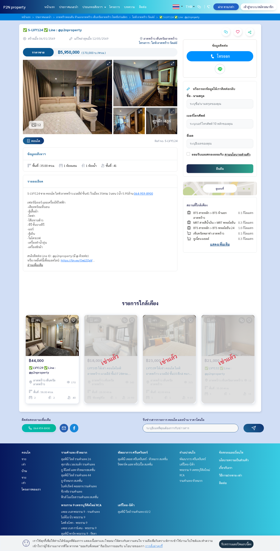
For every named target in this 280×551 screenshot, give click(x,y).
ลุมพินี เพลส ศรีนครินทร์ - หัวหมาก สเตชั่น (143, 459)
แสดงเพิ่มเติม (220, 244)
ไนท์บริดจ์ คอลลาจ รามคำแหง (79, 486)
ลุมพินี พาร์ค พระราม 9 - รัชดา (79, 533)
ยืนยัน (220, 168)
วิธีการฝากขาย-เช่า (230, 475)
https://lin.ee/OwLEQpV (76, 260)
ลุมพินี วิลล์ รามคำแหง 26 (76, 459)
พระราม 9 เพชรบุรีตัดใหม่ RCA (81, 505)
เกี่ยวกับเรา (225, 467)
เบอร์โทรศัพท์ (196, 115)
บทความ (129, 7)
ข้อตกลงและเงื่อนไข (231, 452)
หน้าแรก (49, 7)
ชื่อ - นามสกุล (195, 96)
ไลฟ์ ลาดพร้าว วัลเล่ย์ (143, 17)
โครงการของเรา (31, 489)
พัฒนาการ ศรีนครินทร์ (133, 452)
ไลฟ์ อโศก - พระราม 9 (74, 522)
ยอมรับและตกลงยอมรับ (208, 154)
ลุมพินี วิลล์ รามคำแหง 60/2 (134, 511)
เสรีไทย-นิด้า (126, 505)
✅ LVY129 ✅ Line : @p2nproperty (42, 370)
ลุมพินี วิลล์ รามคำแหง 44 (76, 475)
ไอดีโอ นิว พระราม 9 (73, 517)
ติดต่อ (142, 7)
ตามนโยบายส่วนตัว (237, 154)
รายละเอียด (35, 181)
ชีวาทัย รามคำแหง (71, 491)
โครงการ (114, 7)
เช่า (24, 464)
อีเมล (190, 135)
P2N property (14, 6)
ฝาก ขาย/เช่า (226, 7)
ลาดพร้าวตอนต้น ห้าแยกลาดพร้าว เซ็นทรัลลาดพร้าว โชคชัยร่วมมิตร (91, 17)
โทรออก (220, 56)
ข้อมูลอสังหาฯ (36, 154)
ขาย (24, 459)
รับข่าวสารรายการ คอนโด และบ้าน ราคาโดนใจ (173, 420)
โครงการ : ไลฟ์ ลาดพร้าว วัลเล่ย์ (158, 43)
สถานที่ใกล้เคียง (197, 205)
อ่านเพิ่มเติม (35, 265)
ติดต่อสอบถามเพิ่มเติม (36, 420)
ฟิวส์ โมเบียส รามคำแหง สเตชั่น (79, 497)
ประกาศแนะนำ (68, 7)
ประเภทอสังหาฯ (93, 7)
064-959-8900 (143, 193)
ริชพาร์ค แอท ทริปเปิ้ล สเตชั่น (135, 464)
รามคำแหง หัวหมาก (74, 452)
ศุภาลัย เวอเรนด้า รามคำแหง (78, 464)
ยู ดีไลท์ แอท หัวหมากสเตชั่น (78, 470)
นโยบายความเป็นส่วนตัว (234, 460)
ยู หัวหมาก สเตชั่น (71, 480)
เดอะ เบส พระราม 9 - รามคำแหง (80, 511)
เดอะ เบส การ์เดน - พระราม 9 (79, 528)
